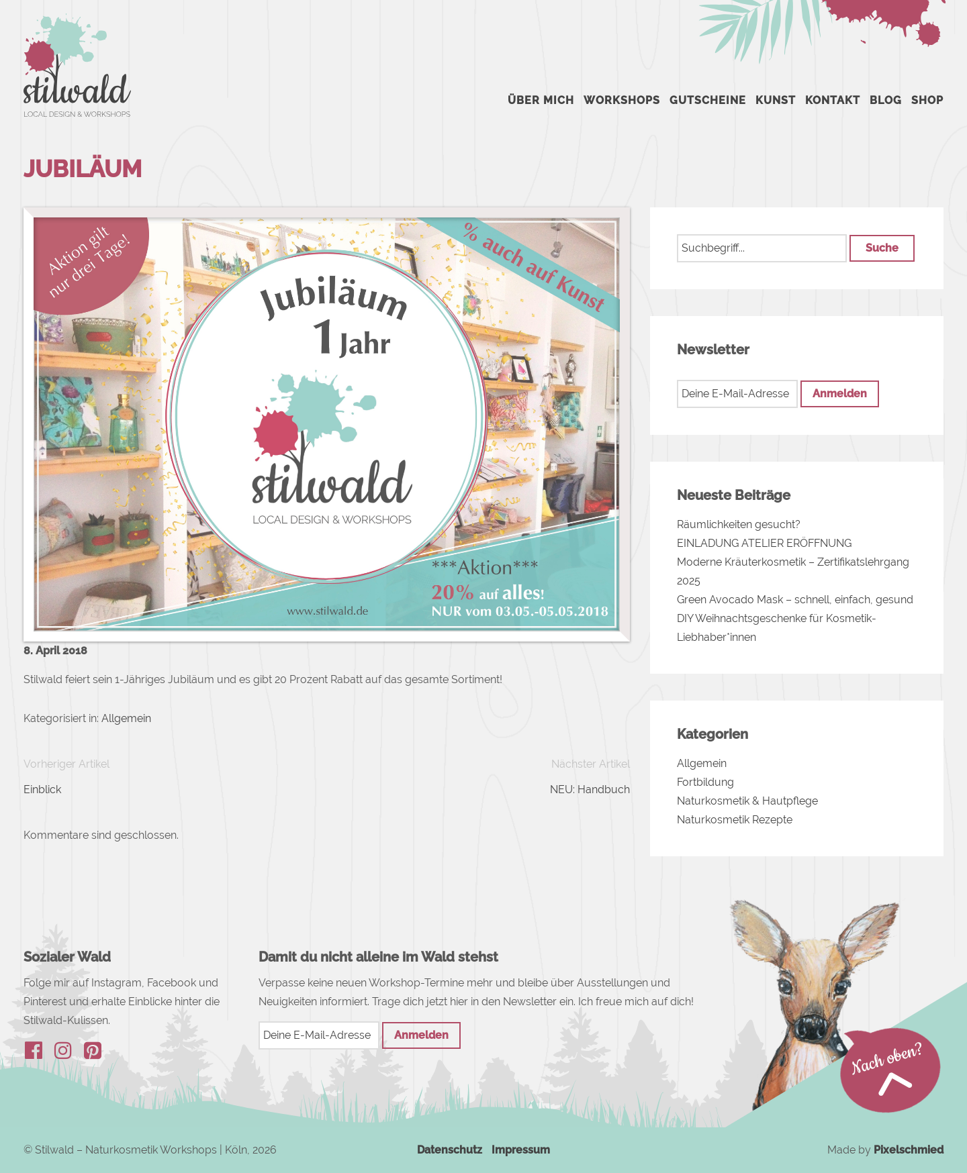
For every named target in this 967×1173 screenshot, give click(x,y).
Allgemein (126, 718)
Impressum (521, 1149)
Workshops (622, 100)
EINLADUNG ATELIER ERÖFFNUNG (764, 543)
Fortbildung (705, 782)
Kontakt (832, 100)
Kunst (775, 100)
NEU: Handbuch (590, 789)
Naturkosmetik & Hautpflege (747, 801)
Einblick (42, 789)
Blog (886, 100)
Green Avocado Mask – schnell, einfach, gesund (795, 599)
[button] (881, 248)
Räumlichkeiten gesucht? (738, 524)
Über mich (541, 100)
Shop (927, 100)
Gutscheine (708, 100)
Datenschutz (449, 1149)
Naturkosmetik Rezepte (734, 819)
